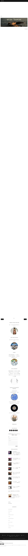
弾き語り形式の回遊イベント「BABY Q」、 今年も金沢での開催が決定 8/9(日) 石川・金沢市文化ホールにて (14, 356)
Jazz (9, 520)
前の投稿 (25, 319)
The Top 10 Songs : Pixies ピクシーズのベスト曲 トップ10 (17, 478)
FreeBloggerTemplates (22, 538)
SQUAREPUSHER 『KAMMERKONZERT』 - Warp (14, 392)
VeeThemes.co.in (17, 538)
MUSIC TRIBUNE (9, 538)
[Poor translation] (3, 544)
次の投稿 (2, 319)
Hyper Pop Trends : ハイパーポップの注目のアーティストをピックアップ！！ (16, 459)
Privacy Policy (10, 503)
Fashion (9, 527)
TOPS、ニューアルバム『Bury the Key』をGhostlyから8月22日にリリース (16, 473)
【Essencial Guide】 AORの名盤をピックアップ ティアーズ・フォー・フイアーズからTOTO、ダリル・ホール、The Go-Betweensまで (14, 496)
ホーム (14, 318)
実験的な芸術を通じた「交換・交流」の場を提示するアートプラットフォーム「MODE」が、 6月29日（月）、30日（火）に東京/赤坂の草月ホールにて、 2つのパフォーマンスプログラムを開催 (14, 374)
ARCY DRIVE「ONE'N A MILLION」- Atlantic (14, 340)
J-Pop (9, 516)
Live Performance (11, 518)
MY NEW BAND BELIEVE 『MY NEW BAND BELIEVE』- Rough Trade (14, 403)
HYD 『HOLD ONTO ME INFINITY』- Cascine (14, 325)
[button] (2, 1)
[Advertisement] (14, 8)
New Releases (10, 509)
